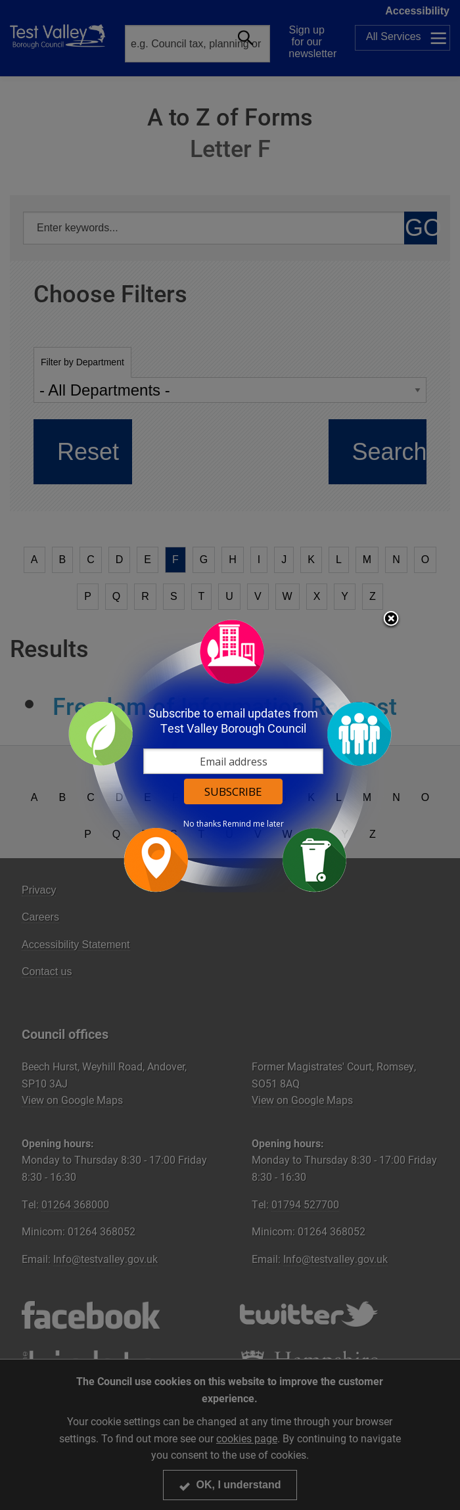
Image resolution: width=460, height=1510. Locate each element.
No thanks (202, 824)
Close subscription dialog (391, 619)
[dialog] (230, 755)
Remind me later (253, 824)
